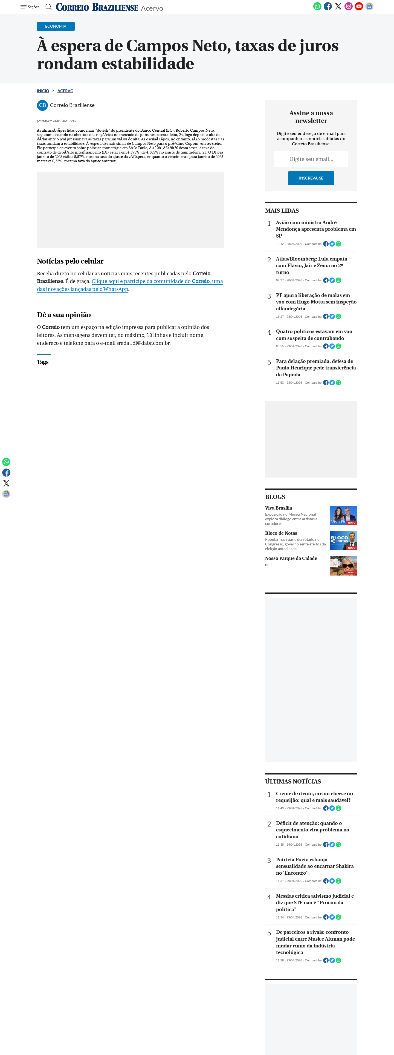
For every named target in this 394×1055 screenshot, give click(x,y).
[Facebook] (328, 9)
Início (43, 90)
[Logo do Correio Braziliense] (97, 6)
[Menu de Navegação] (31, 6)
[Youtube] (359, 9)
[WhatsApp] (317, 9)
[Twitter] (338, 9)
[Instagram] (348, 9)
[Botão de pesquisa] (46, 6)
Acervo (152, 7)
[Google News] (369, 9)
